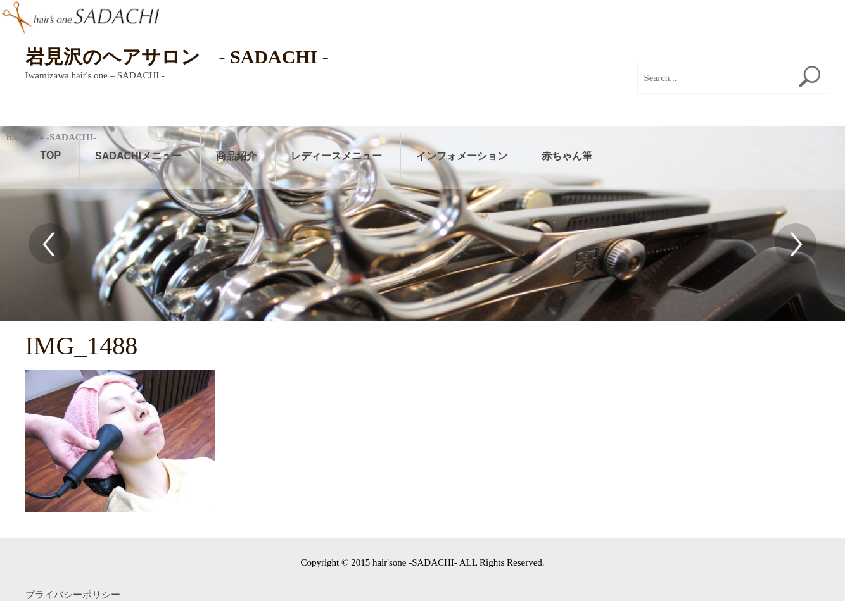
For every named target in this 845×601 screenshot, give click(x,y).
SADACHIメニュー (138, 156)
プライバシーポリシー (72, 595)
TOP (51, 155)
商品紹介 (236, 156)
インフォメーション (461, 156)
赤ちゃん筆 (567, 156)
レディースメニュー (336, 156)
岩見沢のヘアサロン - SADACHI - (177, 56)
